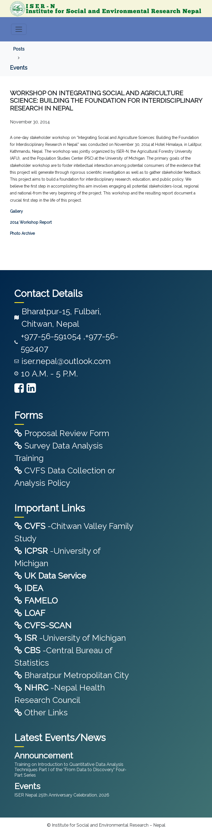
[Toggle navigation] (18, 29)
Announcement (43, 755)
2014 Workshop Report (31, 222)
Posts (19, 49)
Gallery (16, 211)
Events (18, 67)
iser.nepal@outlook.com (66, 361)
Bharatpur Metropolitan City (71, 675)
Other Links (41, 712)
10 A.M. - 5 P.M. (49, 373)
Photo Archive (22, 233)
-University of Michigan (70, 638)
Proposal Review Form (61, 433)
